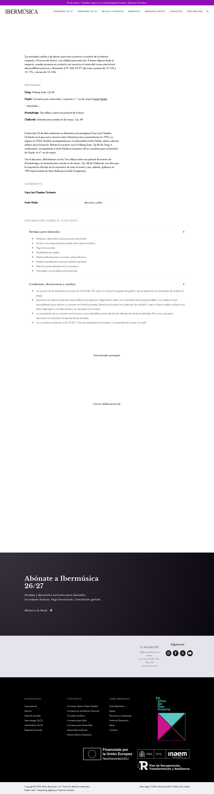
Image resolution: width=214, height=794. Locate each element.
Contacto (113, 730)
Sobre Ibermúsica (117, 706)
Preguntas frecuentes (33, 730)
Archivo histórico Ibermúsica (79, 734)
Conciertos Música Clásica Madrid (82, 706)
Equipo (112, 711)
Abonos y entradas (113, 11)
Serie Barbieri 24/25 (34, 725)
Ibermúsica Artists (155, 11)
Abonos (28, 711)
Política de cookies (181, 786)
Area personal (195, 11)
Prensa (112, 725)
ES (208, 11)
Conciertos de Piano (76, 715)
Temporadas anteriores (77, 730)
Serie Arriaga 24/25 (34, 720)
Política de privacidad (161, 786)
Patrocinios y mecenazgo (120, 715)
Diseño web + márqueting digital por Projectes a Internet (49, 790)
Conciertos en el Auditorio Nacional (83, 711)
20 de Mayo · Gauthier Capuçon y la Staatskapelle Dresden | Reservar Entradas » (107, 2)
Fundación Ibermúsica (118, 720)
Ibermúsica (134, 11)
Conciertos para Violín (77, 720)
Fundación (176, 11)
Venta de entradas (33, 715)
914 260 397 (149, 647)
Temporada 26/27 (63, 11)
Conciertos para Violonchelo (80, 725)
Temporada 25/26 (87, 11)
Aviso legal (144, 786)
